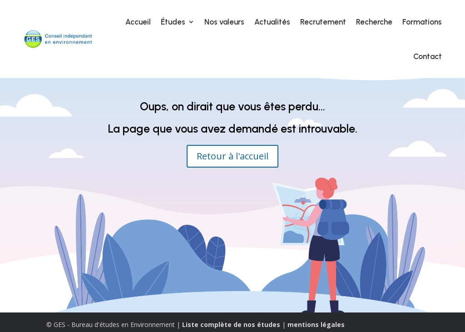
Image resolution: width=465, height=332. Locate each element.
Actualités (272, 21)
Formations (422, 21)
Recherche (374, 21)
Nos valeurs (224, 21)
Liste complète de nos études (231, 324)
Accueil (138, 21)
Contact (427, 56)
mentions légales (316, 324)
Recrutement (323, 21)
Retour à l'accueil (232, 156)
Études (173, 21)
